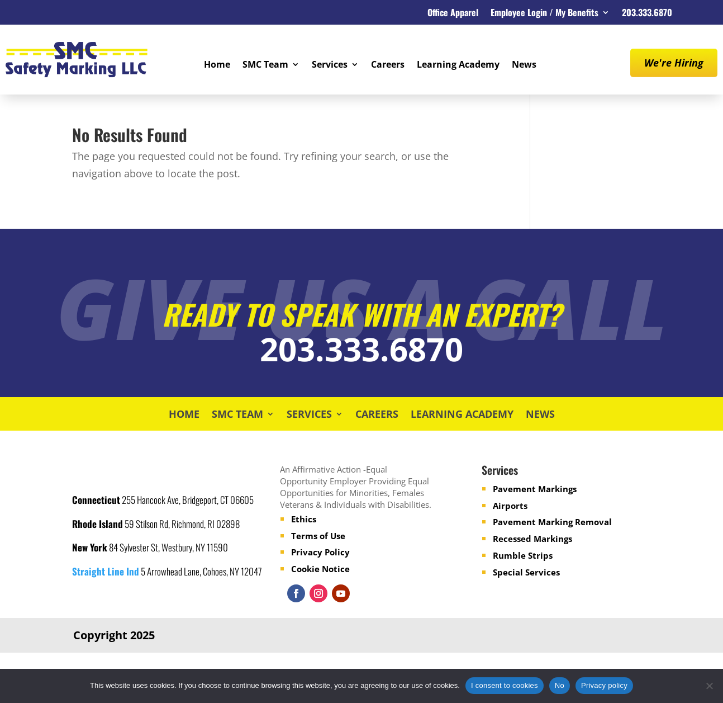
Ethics (303, 519)
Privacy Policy (320, 552)
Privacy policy (604, 685)
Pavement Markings (535, 488)
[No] (709, 685)
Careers (388, 65)
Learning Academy (458, 65)
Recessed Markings (532, 538)
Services (330, 65)
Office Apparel (452, 13)
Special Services (526, 572)
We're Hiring (673, 62)
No (559, 685)
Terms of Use (318, 535)
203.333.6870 (647, 13)
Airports (510, 505)
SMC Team (265, 65)
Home (217, 65)
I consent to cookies (504, 685)
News (524, 65)
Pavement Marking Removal (552, 521)
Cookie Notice (320, 568)
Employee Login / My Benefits (544, 13)
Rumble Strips (523, 555)
